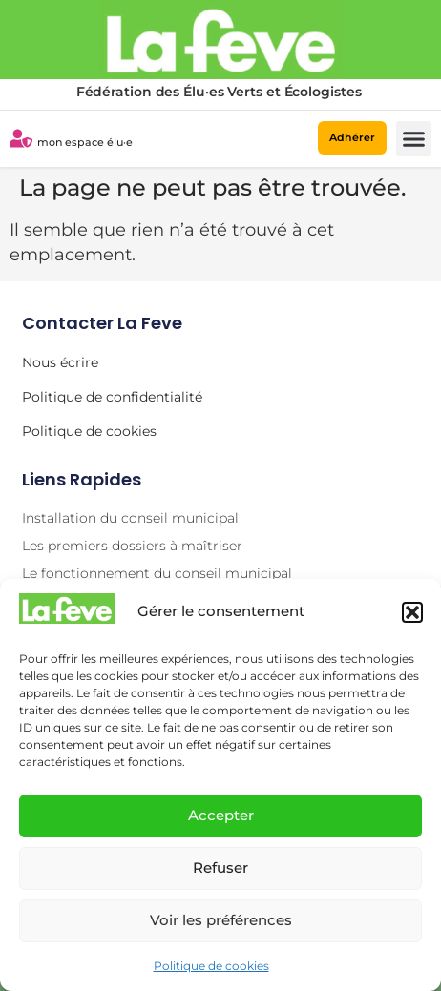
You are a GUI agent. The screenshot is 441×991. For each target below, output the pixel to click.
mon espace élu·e (85, 142)
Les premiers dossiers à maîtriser (132, 545)
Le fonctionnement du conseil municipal (157, 573)
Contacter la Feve (102, 323)
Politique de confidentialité (112, 396)
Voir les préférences (221, 920)
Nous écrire (60, 362)
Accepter (221, 815)
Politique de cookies (211, 966)
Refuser (220, 867)
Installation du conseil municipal (130, 517)
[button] (412, 612)
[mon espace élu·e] (21, 138)
